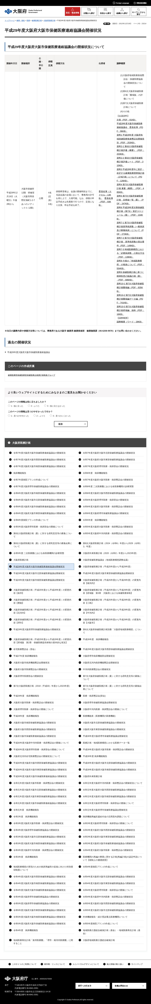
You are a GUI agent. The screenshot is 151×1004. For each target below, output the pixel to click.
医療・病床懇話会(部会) (94, 696)
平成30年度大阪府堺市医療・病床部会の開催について (39, 749)
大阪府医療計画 (49, 20)
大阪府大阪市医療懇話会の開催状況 (30, 669)
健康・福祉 (21, 20)
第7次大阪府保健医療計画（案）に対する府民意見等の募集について (112, 677)
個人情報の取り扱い (115, 964)
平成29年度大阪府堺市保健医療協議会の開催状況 (36, 629)
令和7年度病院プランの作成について (31, 480)
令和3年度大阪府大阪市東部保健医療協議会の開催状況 (109, 837)
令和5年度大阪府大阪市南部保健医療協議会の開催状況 (39, 917)
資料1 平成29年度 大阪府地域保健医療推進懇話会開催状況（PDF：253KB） (130, 139)
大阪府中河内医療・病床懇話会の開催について (105, 709)
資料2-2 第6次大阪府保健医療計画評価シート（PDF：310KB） (130, 162)
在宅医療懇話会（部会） (25, 649)
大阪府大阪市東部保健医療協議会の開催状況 (104, 729)
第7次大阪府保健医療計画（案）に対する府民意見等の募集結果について (112, 687)
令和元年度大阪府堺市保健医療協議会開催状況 (105, 810)
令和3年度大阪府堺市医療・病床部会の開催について (108, 823)
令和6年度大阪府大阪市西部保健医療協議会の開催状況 (109, 493)
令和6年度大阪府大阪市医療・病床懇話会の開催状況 (108, 506)
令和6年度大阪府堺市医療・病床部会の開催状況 (106, 500)
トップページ (10, 20)
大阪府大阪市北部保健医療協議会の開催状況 (104, 723)
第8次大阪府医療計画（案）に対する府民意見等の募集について (42, 535)
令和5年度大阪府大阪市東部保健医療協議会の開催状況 (39, 910)
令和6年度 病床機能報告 (95, 473)
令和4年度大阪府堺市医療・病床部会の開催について (108, 890)
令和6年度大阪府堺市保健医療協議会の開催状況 (106, 513)
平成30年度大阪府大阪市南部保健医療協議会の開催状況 (109, 769)
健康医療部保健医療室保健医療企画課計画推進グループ (31, 375)
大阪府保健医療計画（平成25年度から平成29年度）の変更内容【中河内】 (112, 611)
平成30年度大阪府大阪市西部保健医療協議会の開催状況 (40, 763)
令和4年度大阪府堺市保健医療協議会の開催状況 (36, 897)
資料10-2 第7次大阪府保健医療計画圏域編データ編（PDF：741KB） (130, 299)
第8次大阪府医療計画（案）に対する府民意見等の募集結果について (42, 545)
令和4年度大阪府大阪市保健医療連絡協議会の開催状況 (39, 890)
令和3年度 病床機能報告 (25, 857)
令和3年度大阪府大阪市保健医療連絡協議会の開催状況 (109, 843)
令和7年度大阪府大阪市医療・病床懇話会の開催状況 (108, 480)
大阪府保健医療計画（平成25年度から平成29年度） (107, 566)
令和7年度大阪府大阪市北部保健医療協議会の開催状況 (109, 453)
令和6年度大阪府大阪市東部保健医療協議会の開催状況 (39, 513)
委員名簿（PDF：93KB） (106, 201)
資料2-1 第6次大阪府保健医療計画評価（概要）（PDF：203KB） (130, 150)
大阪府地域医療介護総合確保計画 (99, 940)
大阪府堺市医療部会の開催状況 (28, 676)
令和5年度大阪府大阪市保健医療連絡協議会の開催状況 (39, 923)
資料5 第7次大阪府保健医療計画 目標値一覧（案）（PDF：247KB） (130, 200)
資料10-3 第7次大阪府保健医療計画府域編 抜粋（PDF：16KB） (130, 310)
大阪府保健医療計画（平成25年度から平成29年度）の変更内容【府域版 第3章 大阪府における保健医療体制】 (112, 591)
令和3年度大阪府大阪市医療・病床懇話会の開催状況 (38, 823)
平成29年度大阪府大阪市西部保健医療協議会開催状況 (108, 649)
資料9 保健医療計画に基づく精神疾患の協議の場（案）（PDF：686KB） (130, 276)
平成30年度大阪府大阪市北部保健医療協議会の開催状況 (109, 763)
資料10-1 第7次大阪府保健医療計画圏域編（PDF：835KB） (130, 287)
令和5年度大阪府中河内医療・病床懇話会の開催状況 (108, 533)
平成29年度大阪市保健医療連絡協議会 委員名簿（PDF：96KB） (130, 127)
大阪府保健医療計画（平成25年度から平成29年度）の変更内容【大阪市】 (112, 621)
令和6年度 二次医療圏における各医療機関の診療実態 (108, 486)
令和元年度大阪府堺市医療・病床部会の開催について (108, 803)
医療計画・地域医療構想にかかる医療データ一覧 (106, 743)
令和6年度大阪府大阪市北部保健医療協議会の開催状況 (39, 500)
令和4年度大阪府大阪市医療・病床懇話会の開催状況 (108, 850)
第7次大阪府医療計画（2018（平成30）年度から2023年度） (42, 686)
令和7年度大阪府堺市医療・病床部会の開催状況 (106, 466)
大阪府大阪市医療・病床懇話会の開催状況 (33, 702)
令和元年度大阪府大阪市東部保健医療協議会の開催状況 (40, 796)
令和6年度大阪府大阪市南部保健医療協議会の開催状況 (39, 493)
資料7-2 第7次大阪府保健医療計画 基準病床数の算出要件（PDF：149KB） (130, 242)
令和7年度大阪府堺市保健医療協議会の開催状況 (36, 486)
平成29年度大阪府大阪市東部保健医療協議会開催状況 (108, 573)
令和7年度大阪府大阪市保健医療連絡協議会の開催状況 (39, 453)
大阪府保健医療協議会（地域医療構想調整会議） (106, 560)
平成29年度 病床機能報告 (26, 696)
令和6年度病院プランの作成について (31, 520)
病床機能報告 (19, 473)
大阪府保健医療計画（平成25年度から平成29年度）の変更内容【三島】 (112, 601)
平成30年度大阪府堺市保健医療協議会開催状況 (105, 736)
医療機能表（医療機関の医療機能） (100, 716)
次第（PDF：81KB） (127, 120)
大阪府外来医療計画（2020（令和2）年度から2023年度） (110, 553)
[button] (120, 3)
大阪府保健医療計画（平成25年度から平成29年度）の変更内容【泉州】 (42, 591)
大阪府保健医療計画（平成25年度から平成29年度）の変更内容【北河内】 (42, 611)
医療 (28, 20)
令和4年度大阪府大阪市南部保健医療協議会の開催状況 (39, 883)
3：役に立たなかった (56, 406)
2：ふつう (35, 406)
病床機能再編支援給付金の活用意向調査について (106, 816)
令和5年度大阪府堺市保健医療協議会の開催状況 (36, 903)
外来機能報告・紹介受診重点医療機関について (105, 917)
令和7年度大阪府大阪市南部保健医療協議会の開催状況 (39, 466)
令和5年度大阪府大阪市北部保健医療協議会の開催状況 (109, 910)
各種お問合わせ (121, 986)
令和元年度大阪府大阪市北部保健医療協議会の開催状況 (40, 790)
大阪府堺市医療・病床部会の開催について (33, 709)
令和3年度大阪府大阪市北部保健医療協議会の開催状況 (39, 837)
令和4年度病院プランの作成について (100, 867)
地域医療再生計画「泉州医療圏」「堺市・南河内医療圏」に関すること (43, 942)
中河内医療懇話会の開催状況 (97, 669)
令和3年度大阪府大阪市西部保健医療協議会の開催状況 (109, 830)
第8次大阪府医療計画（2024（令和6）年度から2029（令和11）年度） (112, 545)
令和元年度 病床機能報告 (26, 810)
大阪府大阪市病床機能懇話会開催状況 (31, 662)
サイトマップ (137, 964)
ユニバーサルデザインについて (86, 964)
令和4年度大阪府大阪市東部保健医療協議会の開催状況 (109, 883)
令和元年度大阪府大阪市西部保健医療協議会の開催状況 (109, 790)
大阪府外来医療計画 (92, 776)
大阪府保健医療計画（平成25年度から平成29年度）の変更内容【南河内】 (112, 581)
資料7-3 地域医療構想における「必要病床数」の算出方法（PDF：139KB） (130, 253)
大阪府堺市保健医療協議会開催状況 (100, 702)
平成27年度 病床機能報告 (25, 656)
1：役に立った (17, 406)
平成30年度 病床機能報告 (95, 756)
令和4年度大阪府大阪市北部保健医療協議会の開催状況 (109, 876)
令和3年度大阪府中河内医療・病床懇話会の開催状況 (38, 850)
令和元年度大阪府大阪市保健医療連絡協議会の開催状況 (40, 803)
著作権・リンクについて (54, 964)
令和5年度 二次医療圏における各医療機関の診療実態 (38, 553)
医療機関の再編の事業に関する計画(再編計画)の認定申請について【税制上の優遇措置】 (112, 858)
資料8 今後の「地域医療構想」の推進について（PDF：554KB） (130, 265)
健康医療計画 (37, 20)
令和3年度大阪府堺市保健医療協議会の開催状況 (36, 830)
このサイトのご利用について (24, 964)
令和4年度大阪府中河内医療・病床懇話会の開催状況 (108, 897)
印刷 (108, 23)
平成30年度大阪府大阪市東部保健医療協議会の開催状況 (40, 769)
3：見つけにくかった (62, 416)
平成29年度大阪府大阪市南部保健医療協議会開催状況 (39, 580)
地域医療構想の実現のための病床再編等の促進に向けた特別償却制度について (43, 868)
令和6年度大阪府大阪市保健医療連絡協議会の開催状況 (39, 506)
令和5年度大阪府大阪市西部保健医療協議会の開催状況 (109, 903)
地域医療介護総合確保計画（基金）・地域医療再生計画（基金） (111, 932)
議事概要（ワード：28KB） (130, 322)
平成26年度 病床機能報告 (96, 639)
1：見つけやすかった (20, 416)
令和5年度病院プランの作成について (100, 923)
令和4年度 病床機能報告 (25, 930)
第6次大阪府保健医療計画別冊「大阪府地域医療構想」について (112, 631)
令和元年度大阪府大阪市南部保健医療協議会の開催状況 (109, 796)
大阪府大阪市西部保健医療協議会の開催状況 (34, 729)
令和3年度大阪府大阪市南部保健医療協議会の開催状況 (39, 843)
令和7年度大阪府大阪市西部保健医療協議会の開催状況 (39, 459)
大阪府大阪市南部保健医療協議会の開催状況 (34, 723)
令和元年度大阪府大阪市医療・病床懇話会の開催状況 (38, 783)
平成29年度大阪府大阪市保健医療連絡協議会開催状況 (39, 566)
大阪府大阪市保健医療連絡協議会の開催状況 (34, 736)
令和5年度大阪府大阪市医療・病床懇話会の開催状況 (108, 527)
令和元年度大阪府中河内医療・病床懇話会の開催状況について (112, 783)
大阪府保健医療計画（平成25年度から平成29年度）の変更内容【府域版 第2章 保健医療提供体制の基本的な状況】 (42, 641)
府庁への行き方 (84, 986)
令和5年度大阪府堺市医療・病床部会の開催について (38, 527)
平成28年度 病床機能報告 (26, 716)
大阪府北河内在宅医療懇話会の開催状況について (36, 756)
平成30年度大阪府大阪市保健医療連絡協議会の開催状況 (40, 776)
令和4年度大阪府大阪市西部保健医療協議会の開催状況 (39, 876)
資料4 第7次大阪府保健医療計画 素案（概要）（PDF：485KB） (130, 188)
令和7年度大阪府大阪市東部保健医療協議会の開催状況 (109, 459)
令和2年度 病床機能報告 (25, 816)
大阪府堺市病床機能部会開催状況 (99, 656)
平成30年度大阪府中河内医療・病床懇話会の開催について (41, 743)
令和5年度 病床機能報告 (95, 520)
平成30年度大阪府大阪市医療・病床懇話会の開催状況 (108, 749)
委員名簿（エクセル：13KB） (105, 195)
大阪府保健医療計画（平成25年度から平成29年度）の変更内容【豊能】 (42, 601)
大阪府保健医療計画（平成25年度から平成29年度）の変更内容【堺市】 (42, 621)
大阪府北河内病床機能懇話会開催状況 (101, 662)
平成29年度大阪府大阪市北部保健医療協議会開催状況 (39, 573)
